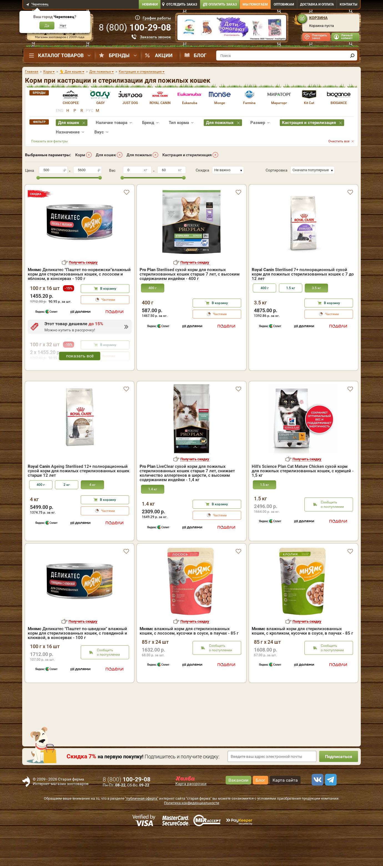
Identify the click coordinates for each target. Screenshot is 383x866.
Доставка (317, 4)
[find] (352, 55)
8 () (135, 27)
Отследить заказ (181, 4)
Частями (108, 300)
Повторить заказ (319, 37)
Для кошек (106, 155)
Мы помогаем (255, 4)
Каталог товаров (61, 55)
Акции (164, 55)
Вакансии (238, 812)
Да (46, 25)
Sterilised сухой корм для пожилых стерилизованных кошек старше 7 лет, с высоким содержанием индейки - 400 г (190, 274)
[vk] (316, 811)
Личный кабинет (346, 37)
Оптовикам (284, 4)
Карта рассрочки (190, 815)
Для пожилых (139, 155)
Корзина (318, 18)
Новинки (150, 4)
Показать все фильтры (49, 141)
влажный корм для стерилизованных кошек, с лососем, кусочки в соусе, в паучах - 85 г (189, 662)
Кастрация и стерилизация (187, 155)
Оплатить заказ (222, 4)
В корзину (108, 289)
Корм (80, 155)
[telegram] (330, 811)
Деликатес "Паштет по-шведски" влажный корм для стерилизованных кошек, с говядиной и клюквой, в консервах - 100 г (77, 665)
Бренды (119, 55)
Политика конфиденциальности (191, 835)
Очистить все (338, 141)
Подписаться (338, 788)
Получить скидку (83, 262)
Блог (200, 55)
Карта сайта (285, 812)
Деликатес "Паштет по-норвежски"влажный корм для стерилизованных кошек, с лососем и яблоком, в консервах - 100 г (79, 274)
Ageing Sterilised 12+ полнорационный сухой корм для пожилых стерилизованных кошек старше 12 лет (78, 502)
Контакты (348, 4)
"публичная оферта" (141, 830)
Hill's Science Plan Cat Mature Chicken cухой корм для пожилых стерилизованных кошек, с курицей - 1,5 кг (303, 502)
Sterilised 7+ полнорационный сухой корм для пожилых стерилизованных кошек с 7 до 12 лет (303, 274)
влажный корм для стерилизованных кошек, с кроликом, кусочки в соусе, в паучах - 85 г (302, 662)
